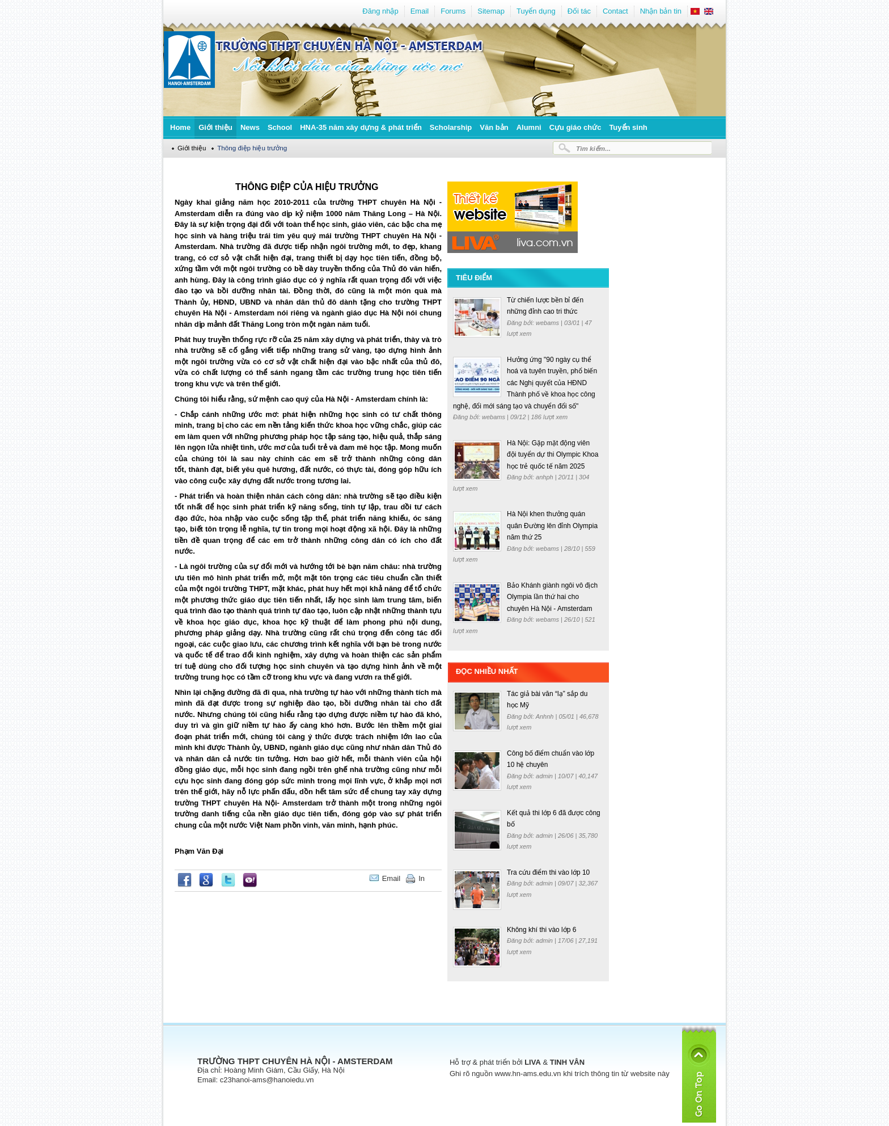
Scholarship (451, 127)
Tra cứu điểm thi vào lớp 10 (548, 872)
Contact (615, 11)
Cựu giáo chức (575, 127)
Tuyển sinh (628, 127)
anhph (545, 477)
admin (545, 776)
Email (419, 11)
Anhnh (546, 716)
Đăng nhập (380, 11)
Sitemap (491, 11)
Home (180, 127)
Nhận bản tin (660, 11)
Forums (453, 11)
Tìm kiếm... (593, 148)
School (280, 127)
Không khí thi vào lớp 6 (541, 930)
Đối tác (579, 11)
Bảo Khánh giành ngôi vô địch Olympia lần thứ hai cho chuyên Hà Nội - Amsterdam (552, 597)
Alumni (529, 127)
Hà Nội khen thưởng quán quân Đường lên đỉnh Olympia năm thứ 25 (552, 525)
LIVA (532, 1062)
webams (548, 322)
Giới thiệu (215, 127)
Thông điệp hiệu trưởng (252, 147)
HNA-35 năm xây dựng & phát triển (361, 127)
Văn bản (494, 127)
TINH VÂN (567, 1062)
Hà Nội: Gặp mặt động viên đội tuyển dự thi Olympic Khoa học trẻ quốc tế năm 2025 (552, 454)
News (250, 127)
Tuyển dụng (536, 11)
